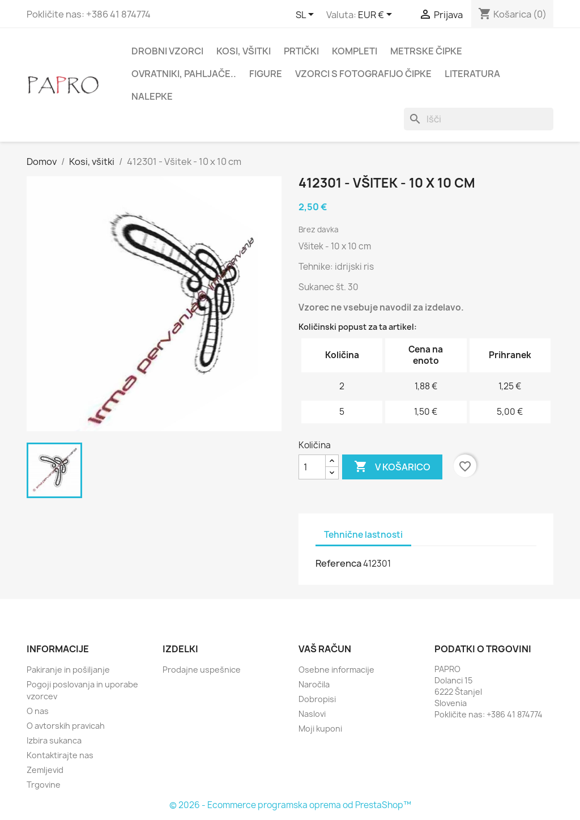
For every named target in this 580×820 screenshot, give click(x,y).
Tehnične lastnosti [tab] (363, 535)
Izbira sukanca (54, 740)
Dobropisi (317, 699)
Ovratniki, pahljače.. (183, 73)
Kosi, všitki (243, 51)
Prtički (301, 51)
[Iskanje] (478, 119)
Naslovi (312, 713)
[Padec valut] (377, 15)
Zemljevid (45, 769)
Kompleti (354, 51)
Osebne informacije (336, 669)
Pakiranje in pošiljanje (68, 669)
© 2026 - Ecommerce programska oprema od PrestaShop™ (290, 805)
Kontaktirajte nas (60, 755)
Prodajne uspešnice (202, 669)
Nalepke (152, 96)
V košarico (392, 467)
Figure (265, 73)
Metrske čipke (426, 51)
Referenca (338, 563)
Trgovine (44, 784)
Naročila (314, 684)
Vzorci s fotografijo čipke (363, 73)
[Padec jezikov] (307, 15)
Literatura (472, 73)
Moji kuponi (320, 728)
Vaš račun (324, 649)
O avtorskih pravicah (66, 725)
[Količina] (312, 466)
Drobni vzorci (167, 51)
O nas (38, 711)
